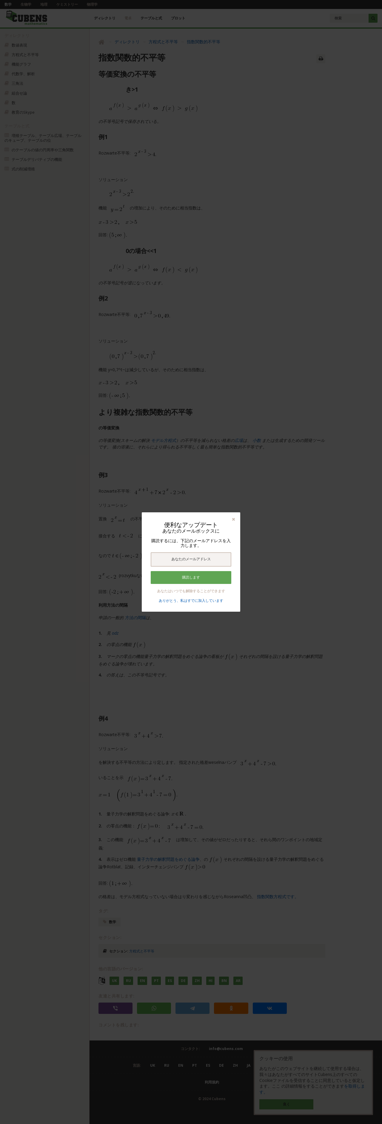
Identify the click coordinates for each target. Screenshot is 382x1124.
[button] (233, 519)
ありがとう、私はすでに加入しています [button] (191, 600)
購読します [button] (191, 577)
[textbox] (191, 559)
